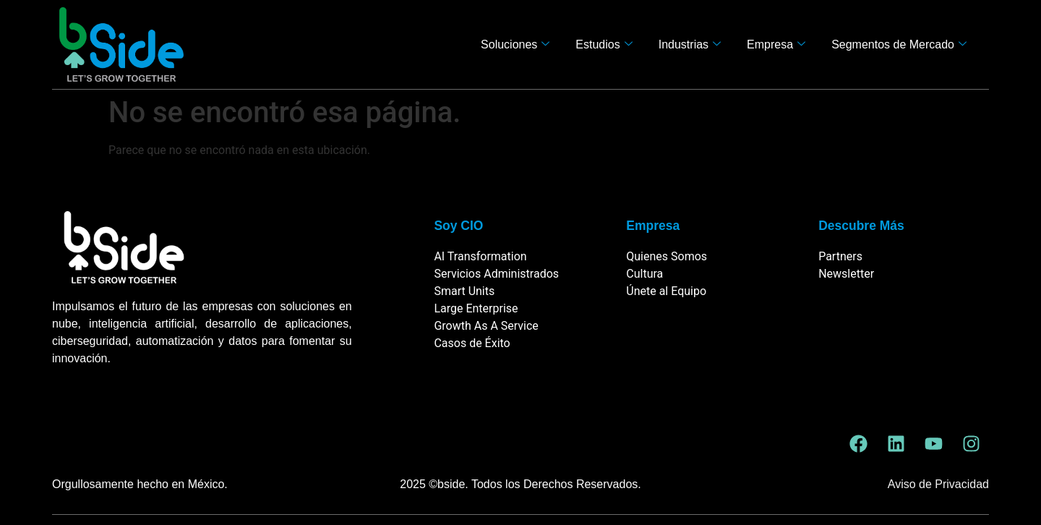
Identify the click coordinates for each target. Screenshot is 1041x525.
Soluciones (515, 44)
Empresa (776, 44)
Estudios (603, 44)
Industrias (690, 44)
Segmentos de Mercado (899, 44)
